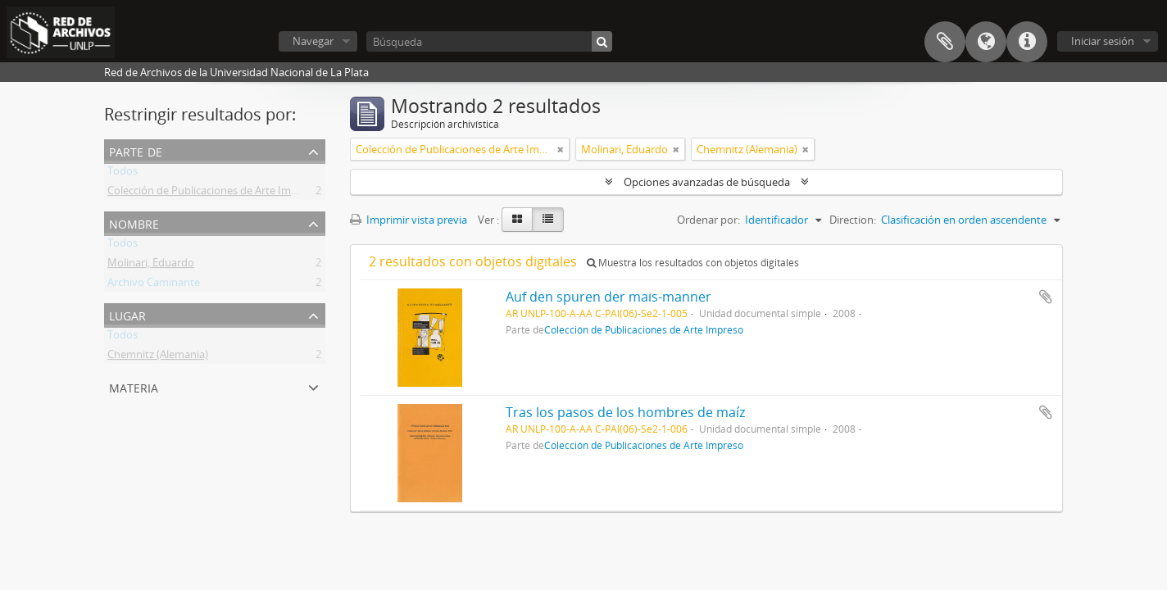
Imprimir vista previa (408, 219)
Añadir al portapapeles (1046, 296)
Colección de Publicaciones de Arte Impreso (213, 193)
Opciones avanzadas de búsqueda (706, 182)
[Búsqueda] (489, 41)
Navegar (313, 41)
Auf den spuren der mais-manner (608, 297)
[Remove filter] (560, 149)
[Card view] (517, 219)
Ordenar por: (708, 219)
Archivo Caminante (153, 285)
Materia (133, 386)
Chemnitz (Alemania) (157, 357)
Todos (122, 173)
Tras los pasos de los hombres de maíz (625, 412)
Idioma (985, 41)
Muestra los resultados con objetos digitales (693, 263)
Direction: (852, 219)
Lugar (127, 314)
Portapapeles (944, 41)
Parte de (135, 150)
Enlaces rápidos (1026, 41)
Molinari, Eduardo (150, 265)
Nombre (134, 222)
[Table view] (548, 219)
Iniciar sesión (1102, 41)
